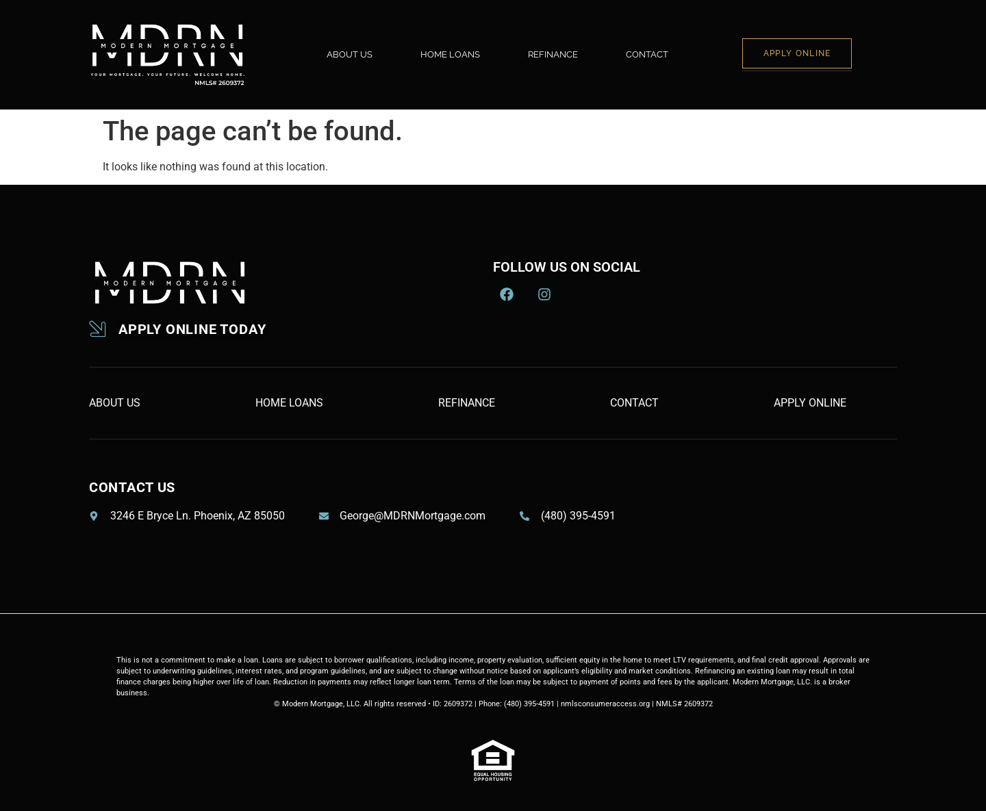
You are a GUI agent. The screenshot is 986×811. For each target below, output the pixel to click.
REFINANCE (553, 54)
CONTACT (647, 54)
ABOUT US (349, 54)
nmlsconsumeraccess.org (605, 703)
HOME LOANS (450, 54)
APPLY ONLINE (797, 53)
